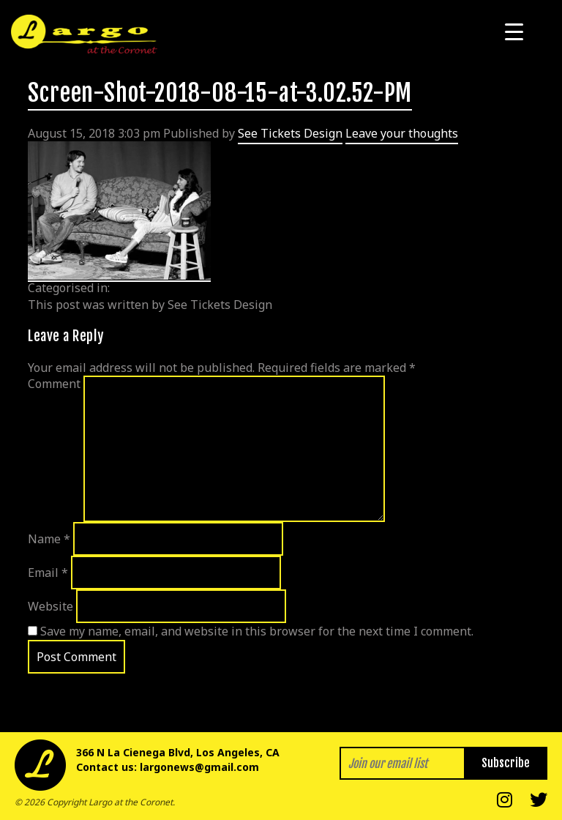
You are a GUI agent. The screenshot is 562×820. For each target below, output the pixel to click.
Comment (54, 384)
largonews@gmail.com (199, 767)
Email (48, 572)
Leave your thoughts (401, 133)
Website (50, 606)
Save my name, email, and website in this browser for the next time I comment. (256, 631)
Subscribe (506, 763)
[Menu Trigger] (514, 31)
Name (49, 539)
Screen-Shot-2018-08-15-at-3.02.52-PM (220, 93)
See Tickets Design (290, 133)
